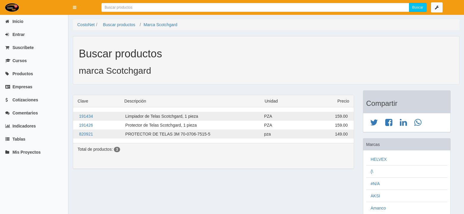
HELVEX (379, 159)
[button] (74, 7)
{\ (372, 171)
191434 (86, 116)
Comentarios (21, 113)
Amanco (378, 208)
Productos (19, 73)
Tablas (15, 139)
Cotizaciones (21, 99)
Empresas (18, 86)
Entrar (15, 34)
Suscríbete (19, 47)
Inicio (14, 21)
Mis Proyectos (23, 152)
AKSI (375, 195)
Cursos (16, 60)
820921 (86, 134)
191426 (86, 125)
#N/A (375, 183)
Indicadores (20, 126)
